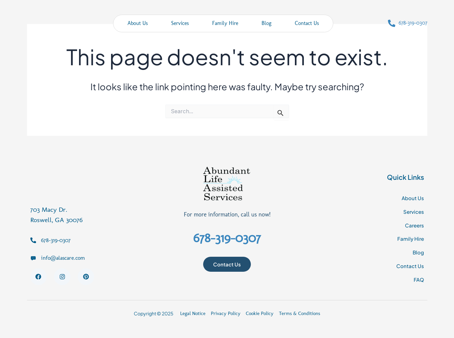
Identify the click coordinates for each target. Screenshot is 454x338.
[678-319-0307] (391, 23)
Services (180, 23)
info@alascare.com (65, 256)
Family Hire (225, 23)
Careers (414, 224)
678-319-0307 (413, 23)
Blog (267, 23)
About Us (137, 23)
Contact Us (307, 23)
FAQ (418, 279)
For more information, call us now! (227, 214)
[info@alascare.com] (33, 256)
